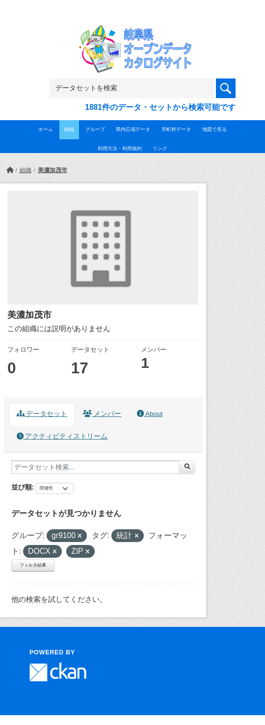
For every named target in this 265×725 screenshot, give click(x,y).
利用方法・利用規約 (120, 148)
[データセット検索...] (95, 467)
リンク (160, 148)
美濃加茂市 (52, 170)
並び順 (21, 487)
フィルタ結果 (33, 565)
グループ (95, 129)
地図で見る (214, 129)
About (149, 413)
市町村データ (176, 129)
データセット (42, 413)
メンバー (102, 413)
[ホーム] (9, 170)
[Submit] (187, 467)
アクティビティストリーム (62, 436)
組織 (69, 129)
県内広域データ (133, 129)
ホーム (45, 129)
